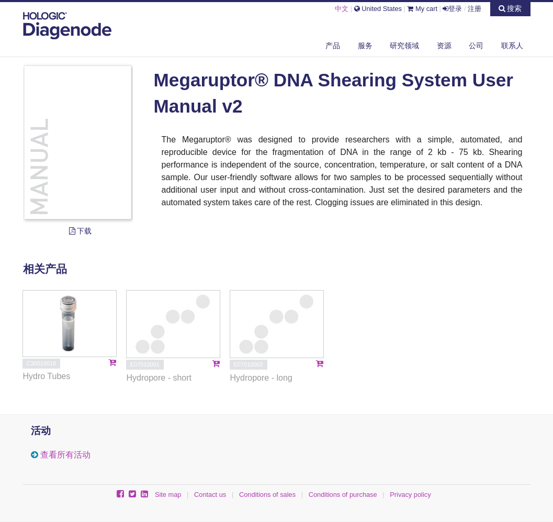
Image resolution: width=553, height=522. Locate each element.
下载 (80, 231)
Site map (168, 494)
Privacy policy (410, 494)
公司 (476, 45)
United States (378, 9)
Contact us (210, 494)
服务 (365, 45)
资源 (444, 45)
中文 (341, 9)
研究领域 (404, 45)
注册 (474, 9)
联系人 (512, 45)
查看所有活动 (65, 454)
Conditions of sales (267, 494)
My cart (422, 9)
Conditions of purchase (343, 494)
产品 (332, 45)
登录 (452, 9)
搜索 (510, 8)
